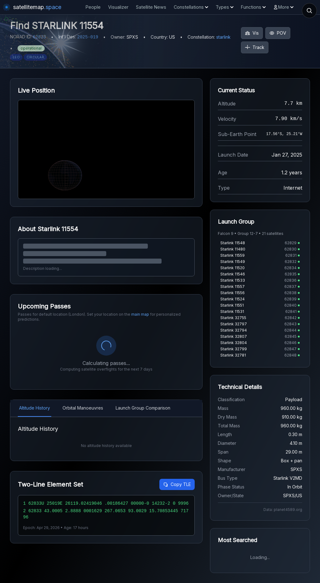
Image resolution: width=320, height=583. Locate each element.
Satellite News (151, 7)
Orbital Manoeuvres (82, 408)
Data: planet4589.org (282, 509)
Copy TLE (177, 484)
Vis (252, 33)
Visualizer (118, 7)
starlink (223, 37)
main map (140, 314)
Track (254, 47)
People (93, 7)
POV (277, 33)
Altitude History (34, 408)
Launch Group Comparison (143, 408)
